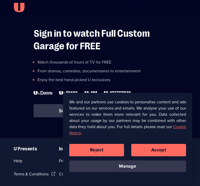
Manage (127, 167)
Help (18, 161)
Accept (158, 151)
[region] (127, 139)
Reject (96, 151)
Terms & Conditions (31, 174)
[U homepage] (19, 7)
